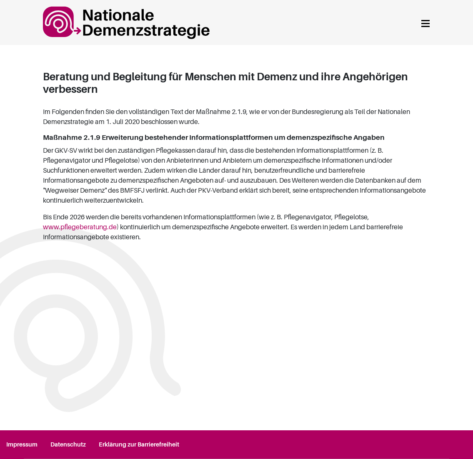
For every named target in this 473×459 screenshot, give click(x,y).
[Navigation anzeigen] (425, 22)
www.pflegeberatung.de (80, 227)
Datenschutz (68, 444)
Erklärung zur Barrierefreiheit (139, 444)
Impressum (22, 444)
